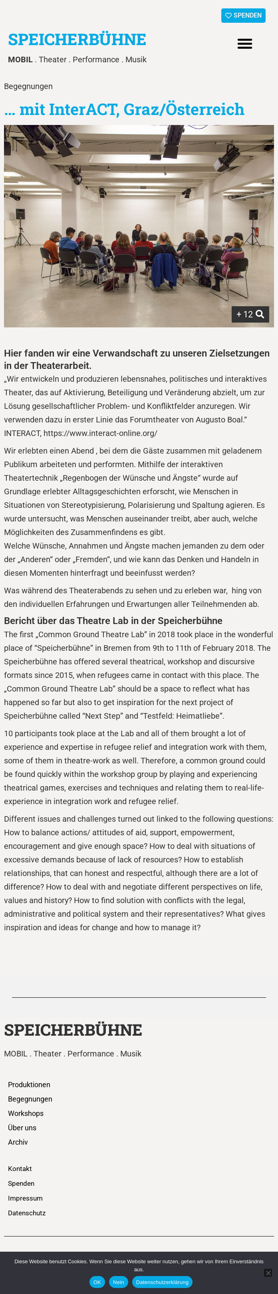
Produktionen (29, 1084)
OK (97, 1282)
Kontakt (20, 1169)
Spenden (21, 1183)
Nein (118, 1282)
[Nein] (268, 1273)
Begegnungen (30, 1099)
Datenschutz (27, 1213)
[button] (245, 43)
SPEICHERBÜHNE (77, 39)
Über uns (22, 1128)
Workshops (26, 1113)
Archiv (18, 1142)
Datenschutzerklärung (162, 1282)
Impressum (25, 1198)
